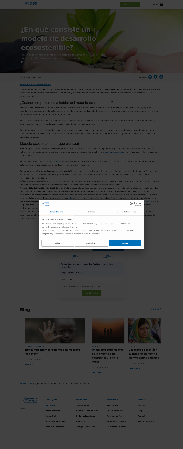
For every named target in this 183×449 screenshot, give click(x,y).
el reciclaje (74, 198)
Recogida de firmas (116, 416)
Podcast (141, 416)
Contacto (80, 421)
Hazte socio (91, 293)
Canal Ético (122, 445)
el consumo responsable (114, 152)
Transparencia (82, 405)
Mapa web (135, 445)
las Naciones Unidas (51, 161)
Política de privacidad (81, 445)
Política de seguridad (103, 445)
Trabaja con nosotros (85, 427)
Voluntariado (113, 405)
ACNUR (23, 383)
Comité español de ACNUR (88, 410)
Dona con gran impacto (55, 421)
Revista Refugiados (146, 421)
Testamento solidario (116, 421)
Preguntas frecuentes (153, 445)
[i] (80, 272)
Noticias (141, 405)
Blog (32, 383)
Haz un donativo (52, 410)
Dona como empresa (54, 427)
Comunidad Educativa (116, 427)
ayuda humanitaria (147, 201)
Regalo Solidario (114, 410)
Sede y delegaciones (85, 416)
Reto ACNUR (51, 416)
